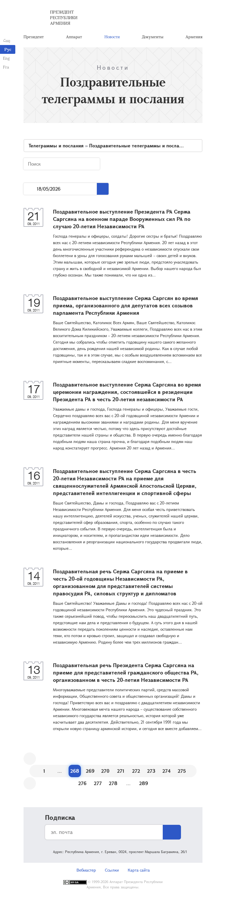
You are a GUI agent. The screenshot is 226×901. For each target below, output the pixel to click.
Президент (34, 36)
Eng (6, 58)
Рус (7, 49)
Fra (6, 67)
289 (143, 783)
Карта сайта (139, 870)
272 (136, 771)
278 (113, 783)
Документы (152, 36)
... (30, 189)
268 (74, 771)
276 (82, 783)
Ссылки (112, 870)
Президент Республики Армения (63, 17)
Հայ (6, 40)
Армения (193, 36)
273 (151, 771)
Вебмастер (86, 870)
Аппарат (74, 36)
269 (90, 771)
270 (105, 771)
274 (166, 771)
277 (98, 783)
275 (182, 771)
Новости (112, 36)
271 (120, 771)
